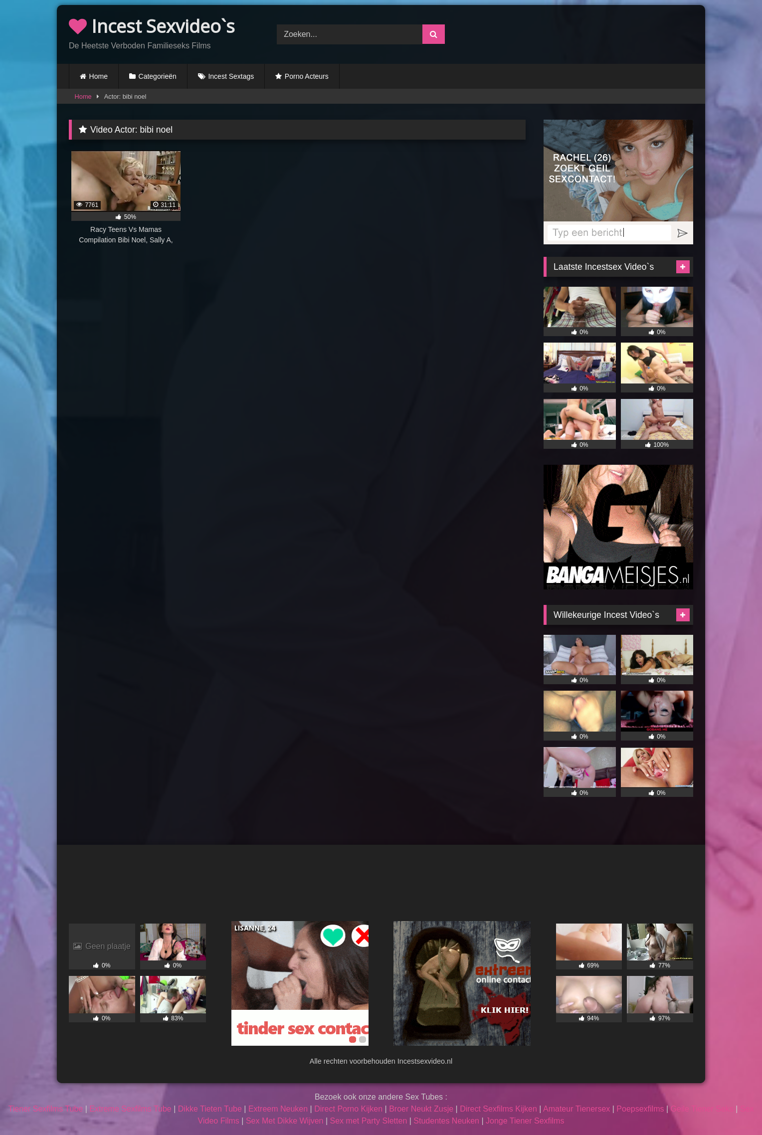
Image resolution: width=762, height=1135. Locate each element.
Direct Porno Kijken (348, 1109)
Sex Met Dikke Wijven (285, 1121)
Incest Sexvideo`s (152, 26)
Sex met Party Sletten (368, 1121)
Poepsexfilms (640, 1109)
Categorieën (158, 76)
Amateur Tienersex (576, 1109)
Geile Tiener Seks (702, 1109)
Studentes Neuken (446, 1121)
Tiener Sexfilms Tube (45, 1109)
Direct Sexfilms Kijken (498, 1109)
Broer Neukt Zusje (421, 1109)
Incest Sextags (231, 76)
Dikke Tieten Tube (210, 1109)
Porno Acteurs (307, 76)
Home (98, 76)
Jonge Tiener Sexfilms (525, 1121)
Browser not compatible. (589, 33)
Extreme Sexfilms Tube (130, 1109)
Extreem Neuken (278, 1109)
